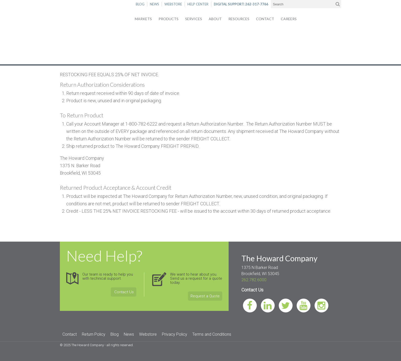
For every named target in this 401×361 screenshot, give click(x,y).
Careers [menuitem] (289, 19)
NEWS (154, 4)
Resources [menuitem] (238, 19)
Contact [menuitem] (265, 19)
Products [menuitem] (169, 19)
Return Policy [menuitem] (93, 334)
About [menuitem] (215, 19)
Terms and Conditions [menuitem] (211, 334)
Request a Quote (205, 296)
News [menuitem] (129, 334)
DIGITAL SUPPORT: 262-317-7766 (241, 4)
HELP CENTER (197, 4)
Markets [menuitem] (143, 19)
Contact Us (123, 292)
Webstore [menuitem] (148, 334)
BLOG (140, 4)
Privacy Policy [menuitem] (174, 334)
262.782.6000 (253, 279)
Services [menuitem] (193, 19)
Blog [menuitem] (114, 334)
